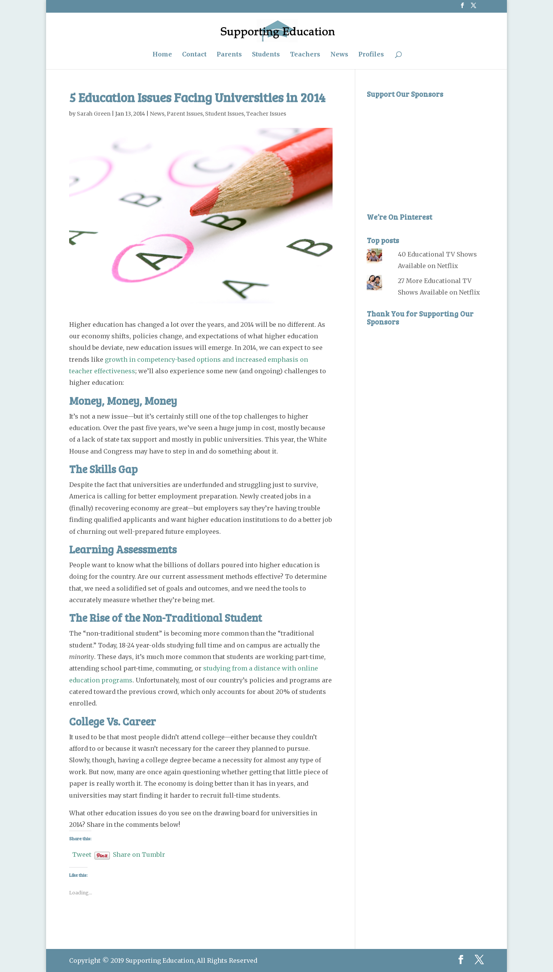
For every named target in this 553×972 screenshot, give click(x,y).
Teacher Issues (266, 113)
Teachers (305, 54)
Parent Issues (185, 113)
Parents (229, 54)
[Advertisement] (424, 150)
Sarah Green (94, 113)
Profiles (371, 54)
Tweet (81, 853)
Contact (194, 54)
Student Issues (224, 113)
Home (162, 54)
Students (266, 54)
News (339, 54)
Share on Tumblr (139, 853)
